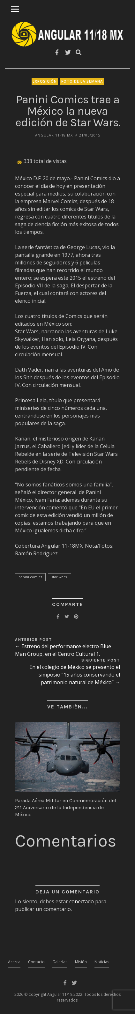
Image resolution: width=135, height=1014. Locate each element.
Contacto (36, 962)
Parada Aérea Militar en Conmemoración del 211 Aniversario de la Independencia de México (65, 807)
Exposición (45, 81)
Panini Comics (30, 576)
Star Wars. (59, 576)
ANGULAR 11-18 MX (54, 135)
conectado (81, 901)
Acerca (14, 962)
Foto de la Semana (82, 81)
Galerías (59, 962)
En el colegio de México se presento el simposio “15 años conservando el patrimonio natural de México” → (74, 674)
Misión (81, 962)
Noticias (101, 962)
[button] (67, 757)
